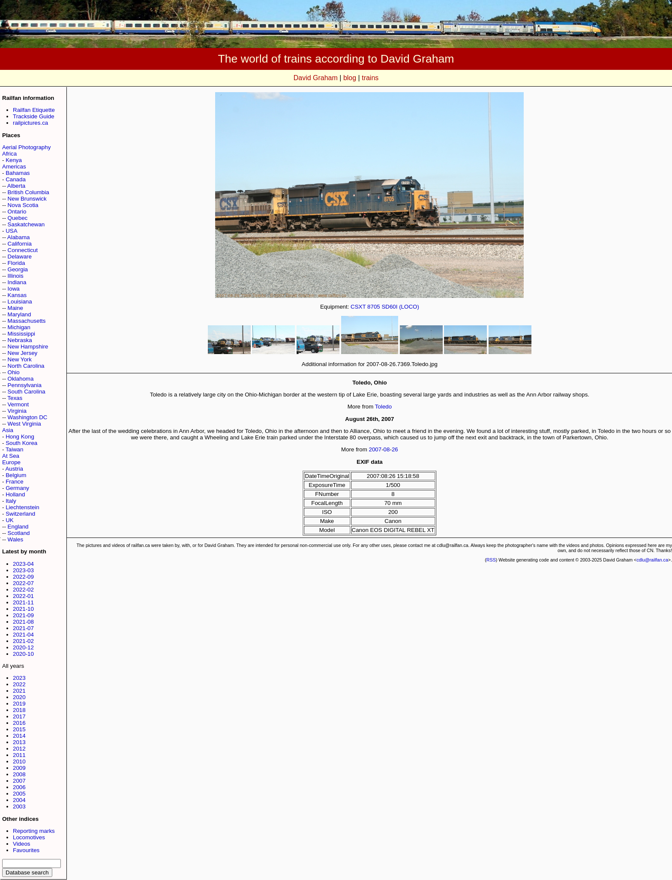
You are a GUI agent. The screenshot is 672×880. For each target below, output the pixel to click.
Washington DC (28, 417)
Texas (14, 398)
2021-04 (23, 634)
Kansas (17, 295)
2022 (19, 684)
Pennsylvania (25, 385)
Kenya (14, 160)
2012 (19, 748)
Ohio (14, 372)
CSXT (358, 306)
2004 (19, 800)
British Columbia (28, 192)
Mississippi (21, 333)
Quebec (18, 218)
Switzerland (20, 514)
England (18, 526)
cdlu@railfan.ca (652, 559)
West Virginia (24, 423)
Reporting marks (34, 831)
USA (11, 231)
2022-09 (23, 577)
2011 (19, 755)
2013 (19, 742)
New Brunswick (27, 198)
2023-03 (23, 570)
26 (395, 449)
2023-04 (23, 564)
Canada (16, 179)
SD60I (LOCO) (400, 306)
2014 (19, 736)
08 (387, 449)
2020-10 (23, 654)
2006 (19, 787)
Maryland (19, 314)
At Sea (10, 456)
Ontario (17, 211)
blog (349, 77)
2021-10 (23, 609)
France (14, 481)
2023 (19, 678)
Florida (16, 263)
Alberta (16, 186)
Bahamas (18, 173)
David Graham (316, 77)
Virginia (17, 411)
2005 (19, 793)
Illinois (16, 276)
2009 (19, 768)
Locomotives (29, 837)
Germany (17, 488)
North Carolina (26, 366)
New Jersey (23, 353)
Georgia (18, 269)
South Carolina (26, 391)
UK (10, 520)
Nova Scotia (23, 205)
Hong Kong (20, 436)
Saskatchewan (26, 224)
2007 (19, 781)
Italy (11, 501)
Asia (7, 430)
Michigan (19, 327)
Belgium (16, 475)
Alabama (18, 237)
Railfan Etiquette (34, 110)
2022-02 (23, 589)
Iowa (14, 288)
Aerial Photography (26, 147)
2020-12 (23, 647)
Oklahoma (21, 378)
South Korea (21, 443)
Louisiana (20, 301)
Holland (15, 494)
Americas (14, 166)
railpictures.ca (30, 123)
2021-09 (23, 615)
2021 (19, 691)
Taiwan (15, 449)
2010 (19, 761)
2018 (19, 710)
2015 (19, 729)
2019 (19, 703)
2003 (19, 806)
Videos (21, 844)
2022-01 (23, 596)
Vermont (18, 404)
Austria (14, 469)
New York (20, 359)
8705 (373, 306)
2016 (19, 723)
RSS (491, 559)
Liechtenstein (22, 507)
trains (370, 77)
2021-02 (23, 641)
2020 (19, 697)
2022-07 (23, 583)
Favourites (26, 850)
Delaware (20, 256)
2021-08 (23, 622)
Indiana (17, 282)
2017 (19, 716)
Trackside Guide (33, 116)
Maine (15, 308)
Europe (11, 462)
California (20, 243)
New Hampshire (28, 346)
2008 (19, 774)
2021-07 (23, 628)
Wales (16, 539)
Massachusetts (27, 321)
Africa (9, 153)
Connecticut (23, 250)
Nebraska (20, 340)
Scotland (19, 533)
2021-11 (23, 602)
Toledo (383, 406)
